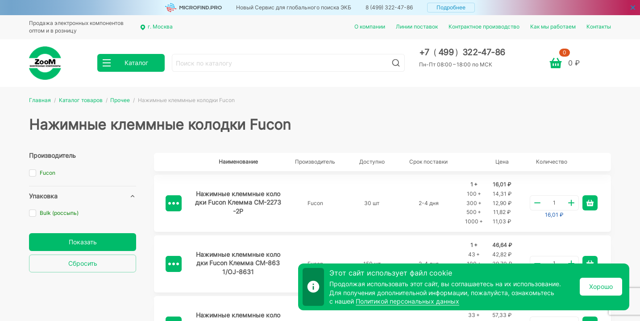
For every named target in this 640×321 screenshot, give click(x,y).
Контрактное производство (484, 26)
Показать (83, 242)
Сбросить (82, 263)
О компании (369, 26)
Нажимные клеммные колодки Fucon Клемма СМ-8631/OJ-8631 (238, 263)
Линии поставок (417, 26)
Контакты (598, 26)
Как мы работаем (553, 26)
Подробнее (450, 7)
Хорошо (601, 286)
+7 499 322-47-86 (462, 52)
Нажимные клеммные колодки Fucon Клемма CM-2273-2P (238, 202)
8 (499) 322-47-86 (389, 7)
